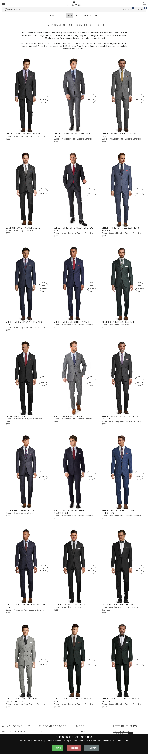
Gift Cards (80, 731)
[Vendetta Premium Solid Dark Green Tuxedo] (122, 660)
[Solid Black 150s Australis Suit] (74, 566)
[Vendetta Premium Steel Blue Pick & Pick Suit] (122, 189)
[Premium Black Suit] (26, 378)
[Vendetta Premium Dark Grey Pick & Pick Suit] (74, 95)
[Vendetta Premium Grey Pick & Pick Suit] (122, 95)
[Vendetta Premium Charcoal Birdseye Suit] (74, 189)
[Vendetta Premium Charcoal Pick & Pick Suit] (122, 378)
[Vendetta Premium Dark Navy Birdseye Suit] (26, 566)
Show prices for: (56, 15)
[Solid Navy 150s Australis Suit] (26, 472)
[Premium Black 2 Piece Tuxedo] (122, 566)
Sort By (140, 9)
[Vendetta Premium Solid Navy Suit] (74, 283)
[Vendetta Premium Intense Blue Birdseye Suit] (122, 472)
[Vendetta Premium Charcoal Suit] (26, 95)
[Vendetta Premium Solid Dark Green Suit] (74, 660)
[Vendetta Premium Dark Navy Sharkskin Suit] (74, 472)
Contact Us (44, 731)
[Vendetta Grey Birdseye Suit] (74, 378)
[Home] (74, 3)
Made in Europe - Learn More (14, 731)
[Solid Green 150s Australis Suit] (122, 283)
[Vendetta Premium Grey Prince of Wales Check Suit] (26, 660)
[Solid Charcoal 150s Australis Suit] (26, 189)
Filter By (127, 9)
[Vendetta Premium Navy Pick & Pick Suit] (26, 283)
